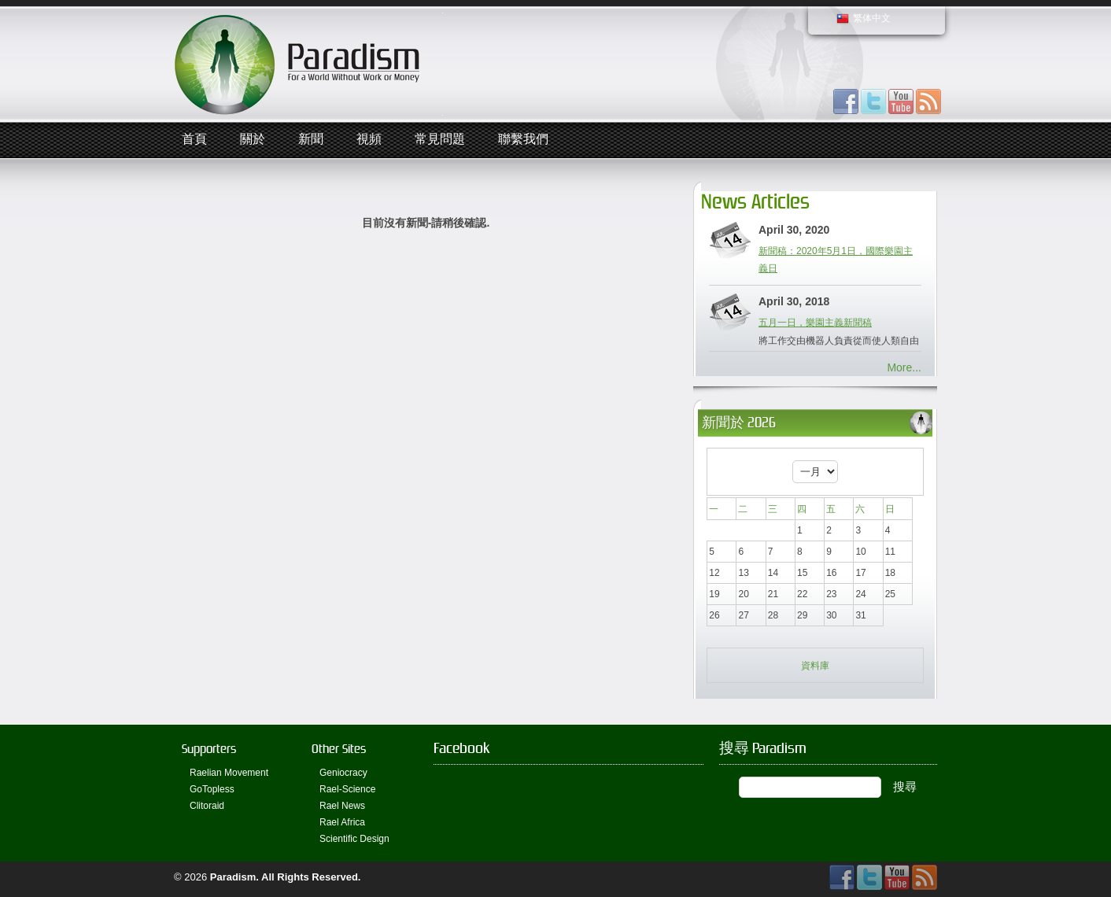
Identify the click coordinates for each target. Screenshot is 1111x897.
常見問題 (440, 139)
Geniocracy (343, 772)
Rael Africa (342, 822)
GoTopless (212, 789)
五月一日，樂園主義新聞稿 (815, 322)
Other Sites (339, 748)
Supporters (209, 748)
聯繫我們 (523, 139)
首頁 (194, 139)
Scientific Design (354, 838)
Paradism (233, 877)
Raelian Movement (229, 772)
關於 (252, 139)
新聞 (310, 139)
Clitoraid (207, 805)
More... (904, 367)
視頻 (369, 139)
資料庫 (815, 665)
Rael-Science (347, 789)
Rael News (342, 805)
